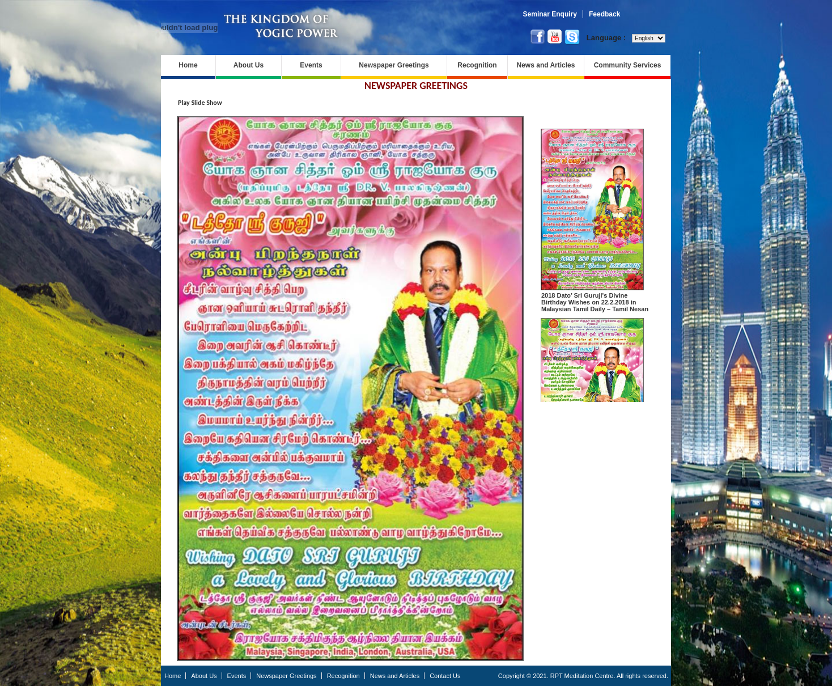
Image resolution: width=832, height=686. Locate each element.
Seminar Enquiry (550, 14)
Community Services (627, 65)
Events (311, 65)
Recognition (476, 65)
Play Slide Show (200, 103)
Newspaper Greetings (393, 65)
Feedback (604, 14)
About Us (249, 65)
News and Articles (546, 65)
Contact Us (445, 675)
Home (188, 65)
